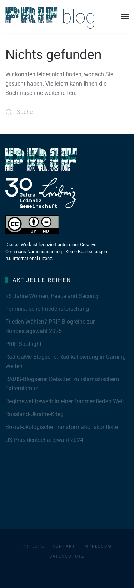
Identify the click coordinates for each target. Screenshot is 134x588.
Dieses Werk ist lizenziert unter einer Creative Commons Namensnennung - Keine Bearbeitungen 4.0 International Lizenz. (56, 251)
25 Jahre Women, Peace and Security (52, 296)
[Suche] (48, 112)
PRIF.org (33, 546)
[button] (125, 16)
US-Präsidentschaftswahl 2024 (44, 440)
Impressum (97, 546)
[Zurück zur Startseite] (50, 16)
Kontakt (63, 546)
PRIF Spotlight (23, 344)
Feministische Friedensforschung (47, 308)
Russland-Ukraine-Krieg (34, 414)
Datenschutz (67, 556)
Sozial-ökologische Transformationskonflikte (61, 427)
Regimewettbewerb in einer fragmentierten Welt (64, 401)
